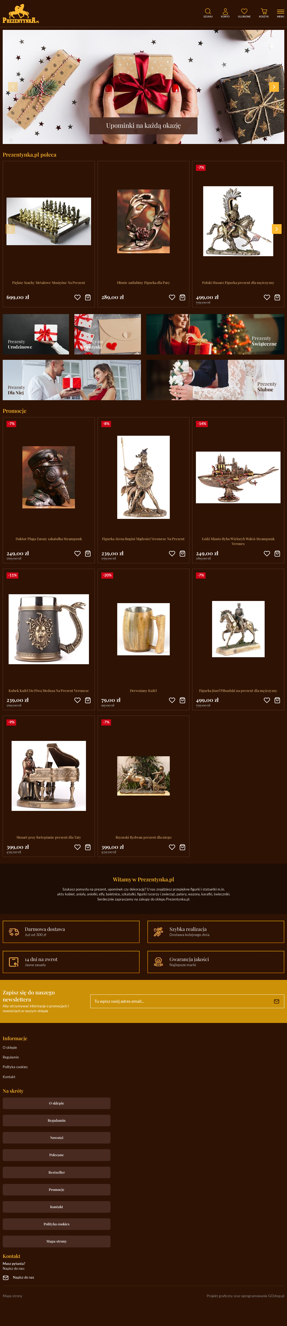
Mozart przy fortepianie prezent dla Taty (48, 837)
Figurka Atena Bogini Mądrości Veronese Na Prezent (143, 538)
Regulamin (11, 1057)
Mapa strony (56, 1241)
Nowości (56, 1137)
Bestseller (57, 1172)
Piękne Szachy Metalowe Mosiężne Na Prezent (48, 282)
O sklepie (10, 1048)
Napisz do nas (23, 1277)
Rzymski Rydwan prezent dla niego (143, 837)
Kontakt (9, 1077)
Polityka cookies (15, 1067)
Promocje (56, 1189)
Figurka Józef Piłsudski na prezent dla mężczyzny (238, 690)
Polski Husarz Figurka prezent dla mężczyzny (238, 282)
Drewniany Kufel (143, 690)
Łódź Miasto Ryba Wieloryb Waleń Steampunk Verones (238, 541)
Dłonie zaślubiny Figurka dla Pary (143, 282)
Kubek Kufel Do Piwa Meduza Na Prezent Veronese (49, 690)
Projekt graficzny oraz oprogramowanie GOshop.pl (245, 1296)
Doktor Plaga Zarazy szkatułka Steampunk (49, 538)
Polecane (56, 1154)
